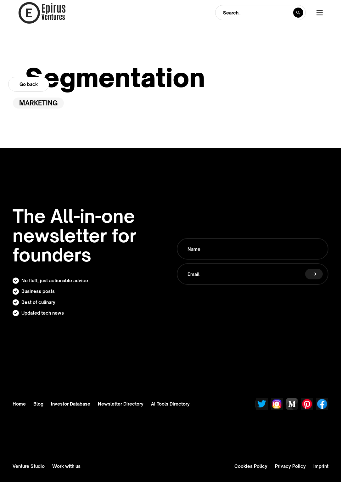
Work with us (66, 466)
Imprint (320, 466)
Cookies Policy (250, 466)
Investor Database (70, 404)
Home (19, 404)
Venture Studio (29, 466)
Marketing (38, 103)
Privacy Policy (290, 466)
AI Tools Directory (170, 404)
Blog (38, 404)
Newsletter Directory (120, 404)
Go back (29, 84)
